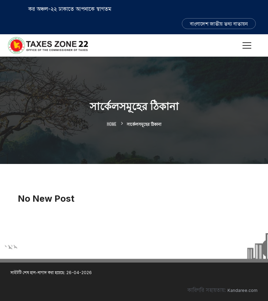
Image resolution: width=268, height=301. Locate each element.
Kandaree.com (243, 290)
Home (111, 124)
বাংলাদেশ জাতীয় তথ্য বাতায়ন (219, 23)
